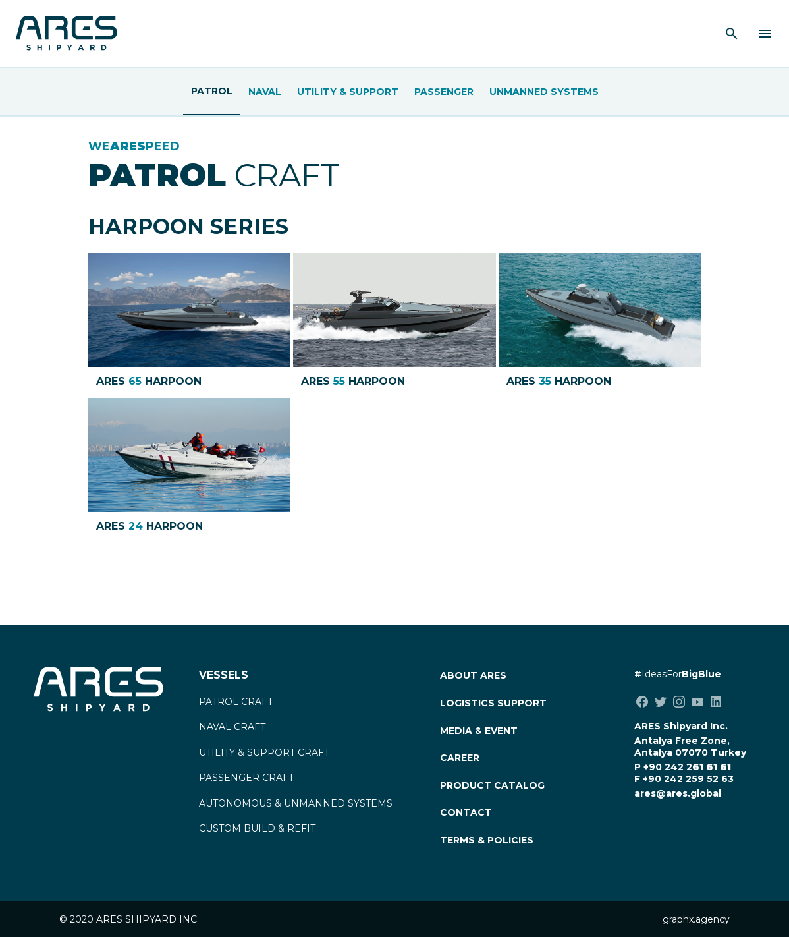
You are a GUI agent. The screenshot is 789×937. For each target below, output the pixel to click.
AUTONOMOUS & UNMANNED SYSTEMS (296, 803)
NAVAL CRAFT (232, 727)
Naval (264, 92)
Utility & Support (347, 92)
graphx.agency (696, 919)
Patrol (211, 91)
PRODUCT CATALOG (492, 785)
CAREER (459, 758)
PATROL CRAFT (236, 702)
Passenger (444, 92)
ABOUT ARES (473, 675)
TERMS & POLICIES (486, 840)
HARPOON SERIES (188, 226)
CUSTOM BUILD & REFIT (257, 828)
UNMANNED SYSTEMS (544, 92)
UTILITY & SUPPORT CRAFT (264, 752)
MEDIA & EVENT (479, 731)
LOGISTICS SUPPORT (493, 703)
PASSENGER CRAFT (246, 777)
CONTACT (466, 812)
